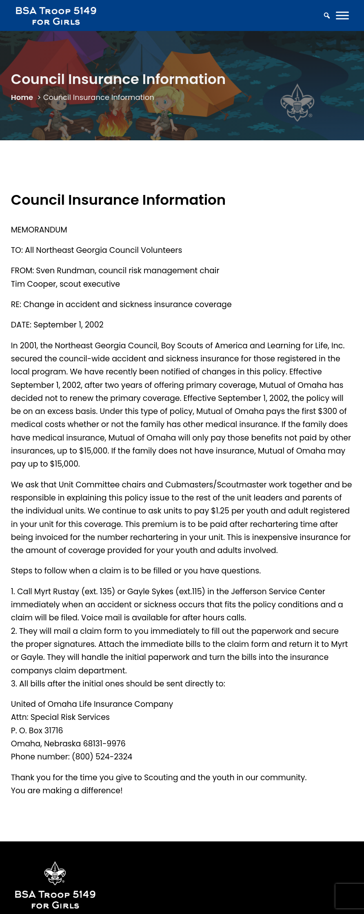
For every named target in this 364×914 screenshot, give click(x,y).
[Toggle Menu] (342, 16)
